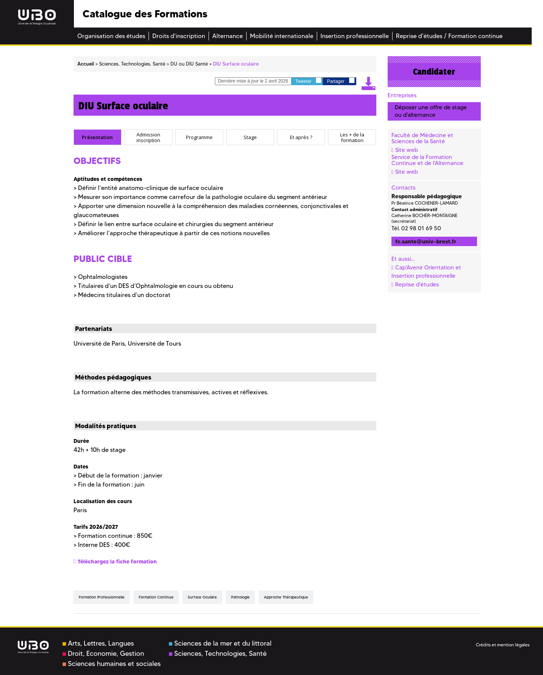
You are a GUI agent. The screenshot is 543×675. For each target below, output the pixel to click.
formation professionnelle (101, 597)
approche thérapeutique (286, 597)
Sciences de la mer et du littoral (220, 643)
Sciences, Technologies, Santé (218, 653)
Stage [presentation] (250, 137)
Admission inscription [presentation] (148, 137)
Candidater (434, 71)
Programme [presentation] (199, 137)
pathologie (240, 597)
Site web (406, 150)
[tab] (97, 137)
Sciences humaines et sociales (112, 664)
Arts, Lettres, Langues (98, 643)
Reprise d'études (417, 284)
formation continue (156, 597)
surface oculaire (202, 597)
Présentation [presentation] (97, 137)
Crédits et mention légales (502, 644)
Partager (340, 81)
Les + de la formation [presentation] (352, 137)
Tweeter (308, 81)
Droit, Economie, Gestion (103, 653)
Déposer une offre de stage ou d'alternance (431, 111)
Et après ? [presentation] (301, 137)
